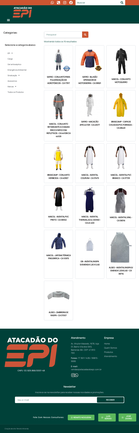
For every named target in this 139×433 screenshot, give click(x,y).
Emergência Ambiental (17, 70)
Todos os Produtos (16, 92)
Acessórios (12, 81)
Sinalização (14, 75)
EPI (10, 53)
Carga (10, 59)
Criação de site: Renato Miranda (17, 428)
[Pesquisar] (122, 2)
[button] (8, 20)
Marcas (12, 86)
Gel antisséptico (14, 64)
